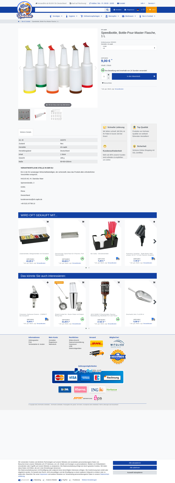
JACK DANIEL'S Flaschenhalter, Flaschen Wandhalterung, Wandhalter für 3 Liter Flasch (104, 315)
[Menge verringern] (108, 78)
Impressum (73, 344)
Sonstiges (56, 16)
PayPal (65, 480)
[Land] (138, 10)
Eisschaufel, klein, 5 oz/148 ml (135, 314)
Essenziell (25, 480)
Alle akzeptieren (135, 463)
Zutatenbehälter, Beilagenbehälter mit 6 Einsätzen (34, 253)
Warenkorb (52, 344)
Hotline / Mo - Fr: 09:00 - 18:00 (102, 3)
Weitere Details (25, 132)
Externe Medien (51, 480)
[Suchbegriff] (69, 10)
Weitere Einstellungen (89, 480)
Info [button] (142, 3)
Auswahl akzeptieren (134, 472)
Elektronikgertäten (75, 348)
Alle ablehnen (135, 468)
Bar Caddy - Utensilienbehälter (100, 253)
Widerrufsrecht (74, 340)
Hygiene (72, 16)
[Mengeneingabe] (104, 76)
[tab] (25, 132)
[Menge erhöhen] (108, 74)
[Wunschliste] (143, 10)
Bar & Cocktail (147, 16)
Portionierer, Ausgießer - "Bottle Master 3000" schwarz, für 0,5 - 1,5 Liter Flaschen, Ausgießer (140, 254)
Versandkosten (118, 89)
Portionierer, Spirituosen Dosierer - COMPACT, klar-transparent (33, 315)
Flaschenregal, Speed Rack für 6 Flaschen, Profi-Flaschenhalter (69, 254)
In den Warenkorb (141, 76)
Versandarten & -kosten (37, 344)
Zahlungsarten (33, 340)
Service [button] (151, 3)
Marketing (37, 480)
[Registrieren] (129, 10)
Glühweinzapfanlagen (92, 16)
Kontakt (121, 3)
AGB (70, 346)
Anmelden (52, 340)
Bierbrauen (129, 16)
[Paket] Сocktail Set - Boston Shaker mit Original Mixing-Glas (69, 315)
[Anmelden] (117, 10)
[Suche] (107, 10)
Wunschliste (107, 83)
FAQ (30, 342)
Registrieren (53, 342)
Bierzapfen (113, 16)
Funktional (76, 480)
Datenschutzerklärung (76, 342)
